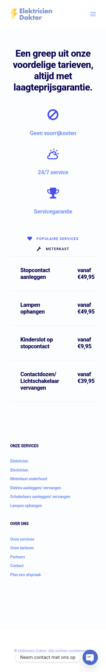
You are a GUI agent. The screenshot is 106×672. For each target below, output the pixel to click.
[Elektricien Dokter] (31, 14)
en (33, 651)
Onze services (22, 539)
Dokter (41, 651)
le (52, 651)
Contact (16, 565)
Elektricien (19, 461)
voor (71, 651)
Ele (20, 651)
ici (29, 651)
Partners (17, 557)
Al (50, 651)
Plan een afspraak (25, 574)
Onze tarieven (22, 548)
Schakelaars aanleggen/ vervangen (40, 496)
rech (58, 651)
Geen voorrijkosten (53, 133)
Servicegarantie (53, 211)
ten (65, 651)
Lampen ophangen (26, 505)
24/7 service (53, 172)
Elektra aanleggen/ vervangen (35, 488)
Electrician (19, 470)
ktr (25, 651)
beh (79, 651)
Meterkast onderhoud (28, 479)
